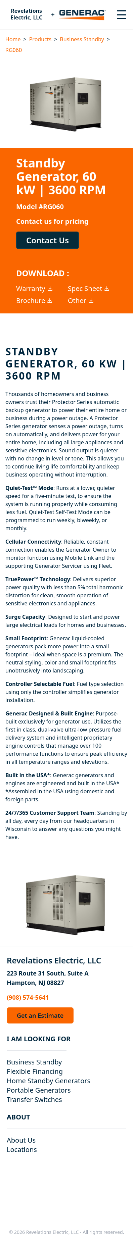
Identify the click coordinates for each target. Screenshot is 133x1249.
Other (81, 300)
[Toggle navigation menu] (121, 14)
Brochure (34, 300)
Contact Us (47, 240)
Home (13, 39)
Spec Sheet (89, 288)
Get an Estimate (40, 1015)
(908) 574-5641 (28, 997)
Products (40, 39)
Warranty (34, 288)
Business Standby (82, 39)
